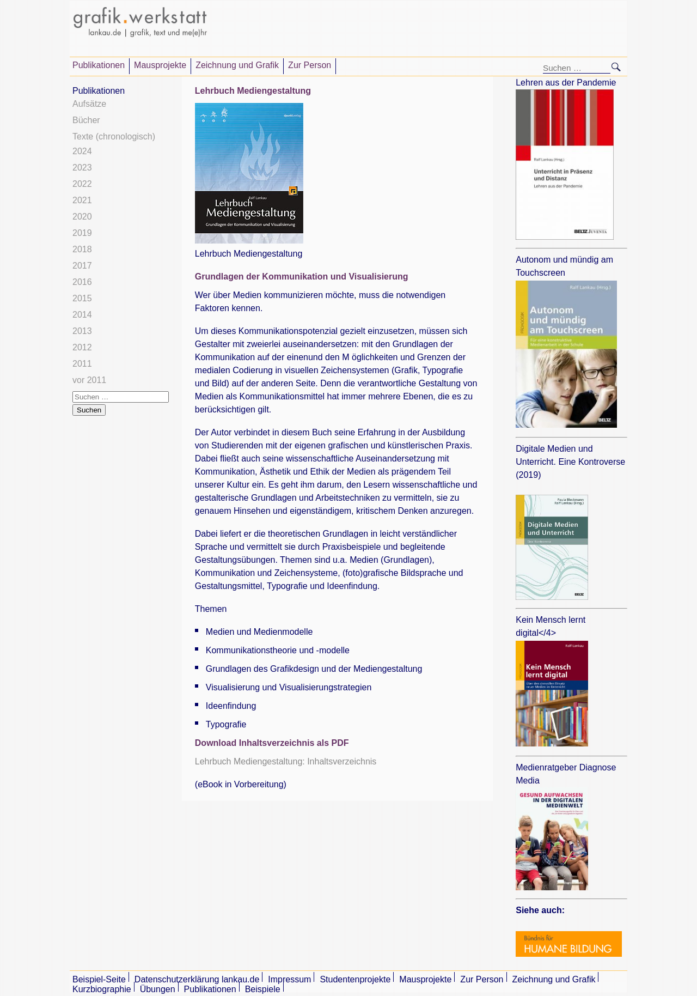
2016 (82, 282)
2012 (82, 347)
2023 (82, 167)
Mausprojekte (160, 65)
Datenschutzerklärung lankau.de (196, 979)
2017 (82, 265)
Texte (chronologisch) (113, 136)
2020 (82, 216)
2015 (82, 298)
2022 (82, 184)
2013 (82, 331)
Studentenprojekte (355, 979)
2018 (82, 249)
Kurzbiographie (101, 989)
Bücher (86, 120)
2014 (82, 314)
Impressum (289, 979)
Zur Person (309, 65)
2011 (82, 363)
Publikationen (98, 65)
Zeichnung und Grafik (237, 65)
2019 (82, 233)
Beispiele (262, 989)
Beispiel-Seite (99, 979)
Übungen (157, 989)
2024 (82, 151)
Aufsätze (89, 103)
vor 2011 (89, 380)
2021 (82, 200)
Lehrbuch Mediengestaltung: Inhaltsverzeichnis (286, 761)
